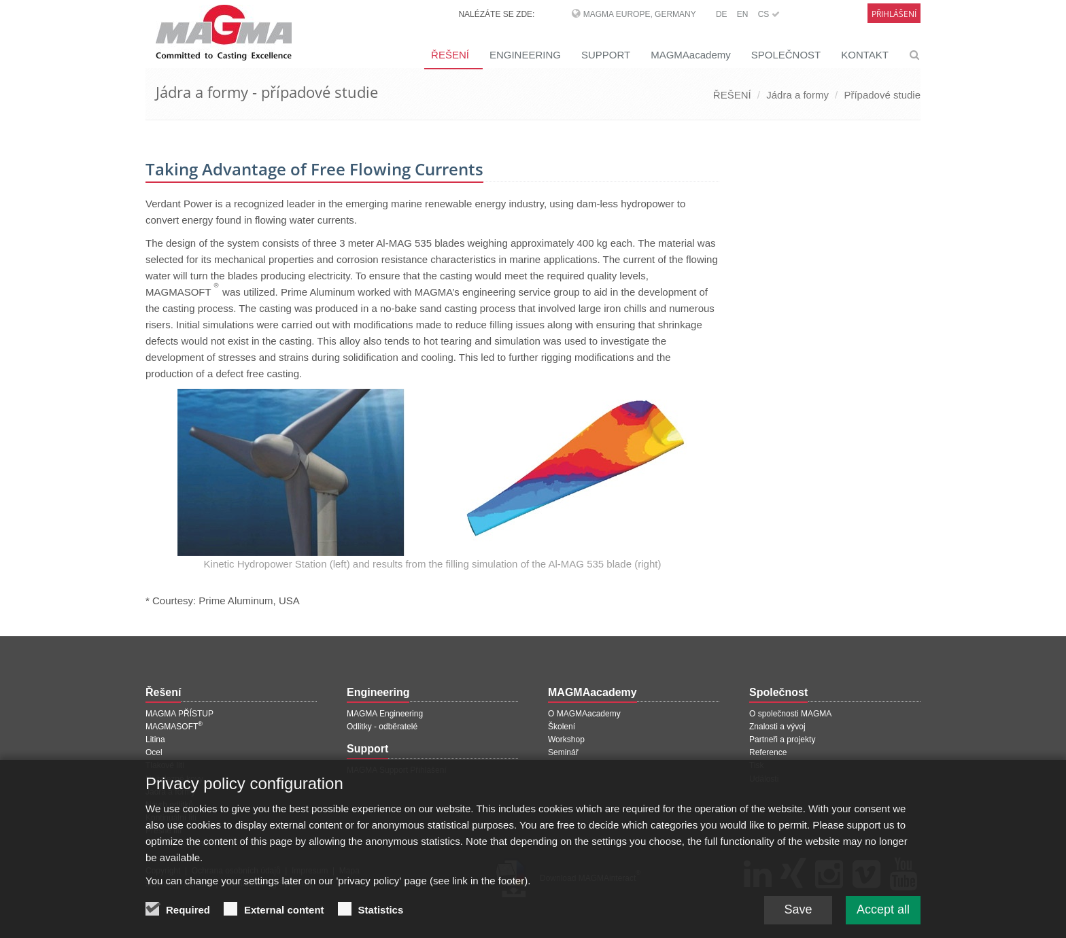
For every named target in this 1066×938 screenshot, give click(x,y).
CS (769, 14)
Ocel (153, 752)
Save (798, 913)
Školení (561, 726)
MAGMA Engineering (385, 713)
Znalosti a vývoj (777, 726)
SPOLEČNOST (786, 54)
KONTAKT (865, 54)
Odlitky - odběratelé (382, 726)
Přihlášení (894, 14)
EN (743, 14)
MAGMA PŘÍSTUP (179, 713)
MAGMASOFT (174, 726)
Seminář (563, 752)
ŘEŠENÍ (450, 54)
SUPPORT (605, 54)
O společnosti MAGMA (790, 713)
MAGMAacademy (691, 54)
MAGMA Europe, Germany (639, 14)
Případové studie (882, 95)
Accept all (883, 913)
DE (721, 14)
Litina (155, 739)
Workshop (566, 739)
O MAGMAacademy (584, 713)
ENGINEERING (525, 54)
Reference (768, 752)
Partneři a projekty (782, 739)
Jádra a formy (797, 95)
